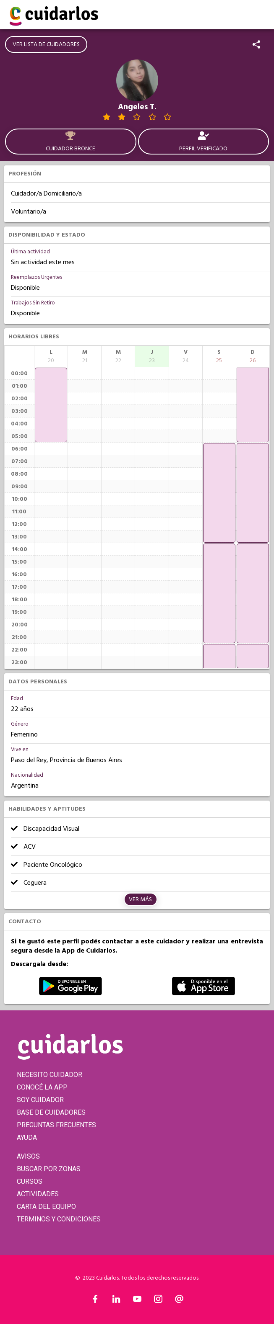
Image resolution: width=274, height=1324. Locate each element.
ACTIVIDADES (38, 1194)
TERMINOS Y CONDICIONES (59, 1219)
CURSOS (29, 1181)
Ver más (140, 899)
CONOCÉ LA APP (42, 1087)
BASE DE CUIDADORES (51, 1112)
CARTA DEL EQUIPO (46, 1207)
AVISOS (28, 1156)
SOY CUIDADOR (40, 1100)
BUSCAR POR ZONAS (49, 1169)
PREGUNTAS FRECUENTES (56, 1125)
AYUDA (27, 1137)
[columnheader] (51, 356)
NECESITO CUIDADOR (49, 1075)
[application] (51, 405)
